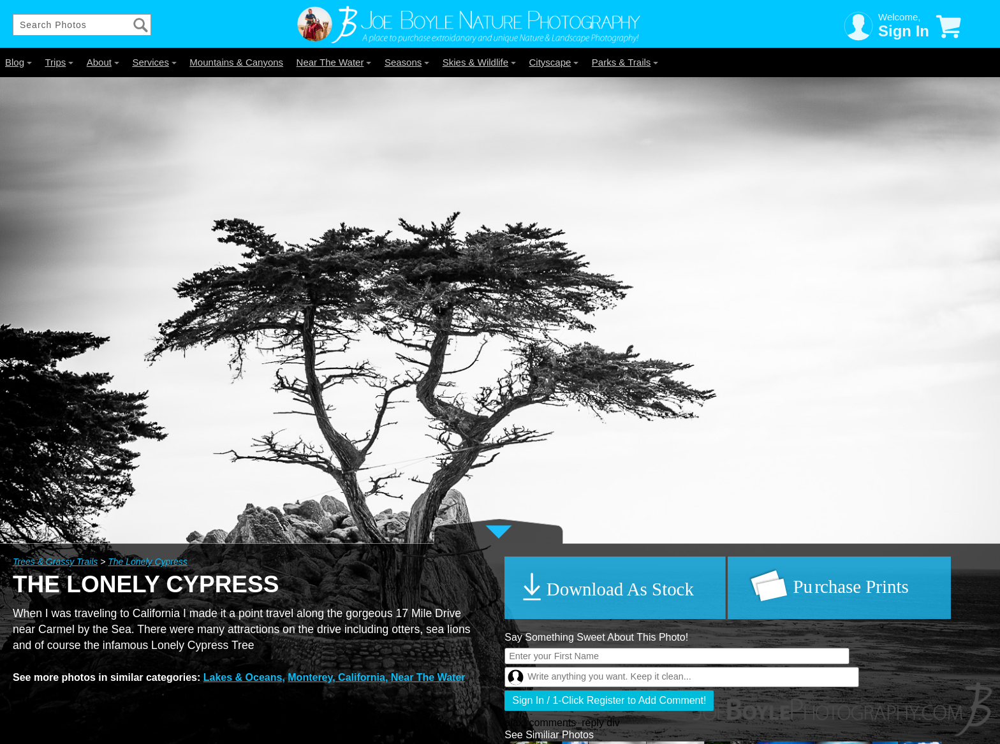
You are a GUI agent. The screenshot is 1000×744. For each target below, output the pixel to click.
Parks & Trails (625, 62)
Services (154, 62)
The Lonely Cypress (148, 562)
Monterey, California (336, 677)
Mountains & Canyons (236, 62)
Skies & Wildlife (479, 62)
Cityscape (554, 62)
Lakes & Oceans (243, 677)
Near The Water (334, 62)
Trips (59, 62)
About (103, 62)
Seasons (407, 62)
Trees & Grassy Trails (55, 562)
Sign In (903, 31)
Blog (18, 62)
